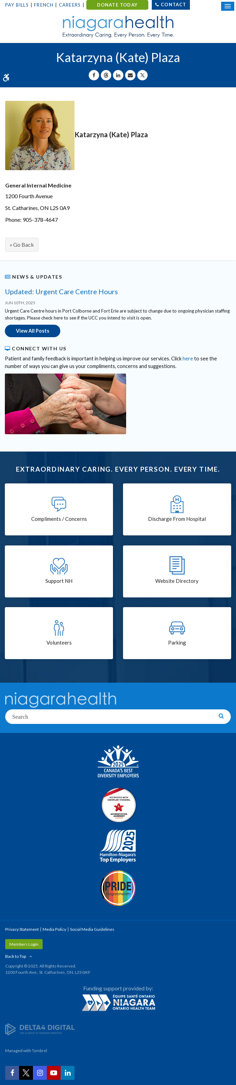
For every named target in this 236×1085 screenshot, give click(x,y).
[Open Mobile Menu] (227, 6)
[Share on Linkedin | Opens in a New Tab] (118, 75)
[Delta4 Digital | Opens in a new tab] (40, 1029)
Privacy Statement (22, 929)
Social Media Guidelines (92, 929)
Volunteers (59, 642)
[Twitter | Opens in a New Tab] (26, 1073)
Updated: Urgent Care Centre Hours (61, 291)
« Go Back (22, 244)
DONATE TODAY (117, 5)
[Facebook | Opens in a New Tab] (12, 1073)
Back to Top (15, 956)
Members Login (23, 944)
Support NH (58, 581)
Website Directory (177, 581)
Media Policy (54, 929)
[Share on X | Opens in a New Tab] (142, 75)
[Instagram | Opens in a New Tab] (40, 1073)
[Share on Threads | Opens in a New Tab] (106, 75)
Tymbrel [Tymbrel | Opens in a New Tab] (39, 1050)
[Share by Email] (130, 75)
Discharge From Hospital (177, 519)
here (188, 358)
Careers (70, 5)
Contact (173, 4)
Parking (177, 642)
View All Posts (32, 331)
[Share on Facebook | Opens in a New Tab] (94, 75)
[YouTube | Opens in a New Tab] (54, 1073)
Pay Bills (17, 5)
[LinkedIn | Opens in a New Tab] (68, 1073)
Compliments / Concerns (59, 519)
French (43, 5)
